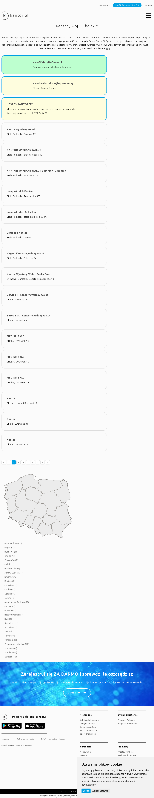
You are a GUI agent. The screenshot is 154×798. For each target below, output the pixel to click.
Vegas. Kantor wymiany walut (26, 253)
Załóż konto (75, 693)
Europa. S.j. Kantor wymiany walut (28, 315)
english (148, 5)
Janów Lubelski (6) (14, 573)
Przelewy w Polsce (127, 752)
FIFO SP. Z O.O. (16, 336)
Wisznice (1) (11, 648)
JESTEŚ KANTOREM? (20, 104)
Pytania (83, 755)
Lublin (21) (10, 589)
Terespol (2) (11, 640)
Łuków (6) (9, 598)
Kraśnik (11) (10, 581)
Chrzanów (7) (11, 560)
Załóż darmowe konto (127, 5)
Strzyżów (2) (11, 627)
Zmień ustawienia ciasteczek (53, 739)
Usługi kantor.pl (87, 724)
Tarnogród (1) (11, 636)
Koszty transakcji (88, 730)
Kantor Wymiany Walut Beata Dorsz (29, 274)
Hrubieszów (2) (12, 568)
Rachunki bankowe (127, 755)
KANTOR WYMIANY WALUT (24, 150)
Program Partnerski (127, 724)
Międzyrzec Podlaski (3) (17, 602)
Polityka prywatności (25, 739)
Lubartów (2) (11, 585)
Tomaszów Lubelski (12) (17, 644)
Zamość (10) (11, 657)
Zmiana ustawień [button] (100, 791)
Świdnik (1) (10, 631)
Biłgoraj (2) (10, 547)
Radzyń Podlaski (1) (14, 615)
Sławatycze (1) (12, 623)
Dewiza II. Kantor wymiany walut (27, 294)
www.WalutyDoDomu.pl (47, 62)
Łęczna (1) (10, 594)
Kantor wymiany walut (21, 129)
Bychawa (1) (11, 552)
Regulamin (6, 739)
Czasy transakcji (88, 734)
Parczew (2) (11, 606)
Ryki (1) (8, 619)
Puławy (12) (10, 610)
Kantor (11, 398)
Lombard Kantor (17, 232)
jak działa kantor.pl (89, 720)
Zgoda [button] (86, 791)
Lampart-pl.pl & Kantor (21, 212)
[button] (148, 15)
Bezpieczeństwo (88, 727)
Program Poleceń (126, 720)
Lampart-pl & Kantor (20, 191)
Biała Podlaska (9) (13, 543)
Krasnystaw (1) (12, 577)
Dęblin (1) (9, 564)
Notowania (85, 752)
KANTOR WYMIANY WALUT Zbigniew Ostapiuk (36, 170)
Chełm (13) (10, 556)
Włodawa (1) (11, 652)
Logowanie (104, 5)
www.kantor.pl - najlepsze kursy (53, 83)
